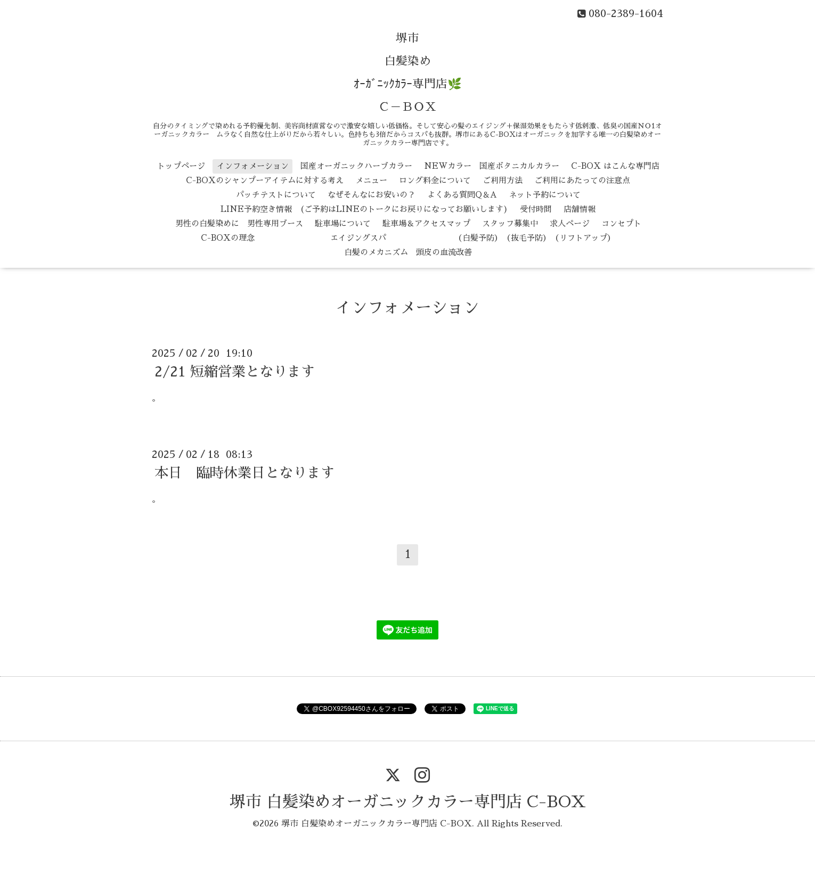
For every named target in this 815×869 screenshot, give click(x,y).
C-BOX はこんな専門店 (615, 166)
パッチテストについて (276, 195)
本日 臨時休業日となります (244, 473)
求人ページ (570, 223)
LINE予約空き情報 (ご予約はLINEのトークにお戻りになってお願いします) (364, 209)
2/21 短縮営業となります (234, 372)
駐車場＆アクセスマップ (426, 223)
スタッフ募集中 (510, 223)
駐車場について (343, 223)
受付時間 (536, 209)
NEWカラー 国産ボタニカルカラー (491, 166)
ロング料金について (435, 180)
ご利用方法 (503, 180)
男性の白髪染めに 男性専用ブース (239, 223)
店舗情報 (580, 209)
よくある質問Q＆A (462, 195)
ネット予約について (545, 195)
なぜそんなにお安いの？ (371, 195)
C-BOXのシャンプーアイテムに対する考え (265, 180)
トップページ (181, 166)
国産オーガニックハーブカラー (356, 166)
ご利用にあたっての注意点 (582, 180)
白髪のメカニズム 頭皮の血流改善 (408, 252)
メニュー (371, 180)
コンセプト (621, 223)
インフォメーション (253, 166)
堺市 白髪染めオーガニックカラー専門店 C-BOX (408, 802)
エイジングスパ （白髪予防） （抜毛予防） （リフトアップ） (440, 238)
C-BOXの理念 (228, 238)
